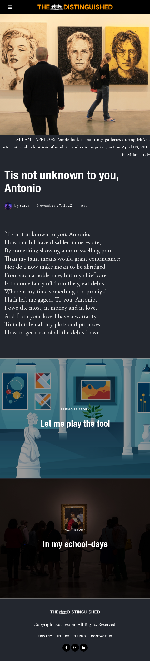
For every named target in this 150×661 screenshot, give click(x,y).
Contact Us (101, 636)
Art (84, 206)
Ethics (63, 636)
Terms (80, 636)
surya (24, 206)
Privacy (45, 636)
